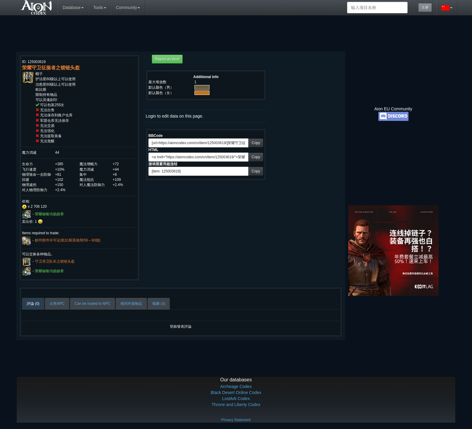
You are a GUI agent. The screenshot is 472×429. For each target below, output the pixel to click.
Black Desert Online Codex (236, 392)
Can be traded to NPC (92, 303)
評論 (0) (33, 303)
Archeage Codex (236, 386)
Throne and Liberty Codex (236, 404)
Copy (256, 143)
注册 (425, 7)
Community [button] (128, 7)
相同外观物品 (131, 303)
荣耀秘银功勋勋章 (49, 214)
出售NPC (57, 303)
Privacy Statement (235, 420)
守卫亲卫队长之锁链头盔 (55, 261)
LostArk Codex (236, 398)
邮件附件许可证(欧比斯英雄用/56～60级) (68, 240)
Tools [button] (99, 7)
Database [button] (73, 7)
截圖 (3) (158, 303)
